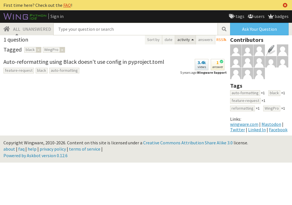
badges (281, 16)
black (41, 70)
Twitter (237, 129)
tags (239, 16)
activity (183, 39)
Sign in (57, 16)
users (259, 16)
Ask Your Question (259, 29)
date (169, 39)
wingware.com (244, 124)
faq (21, 149)
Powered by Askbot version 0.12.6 (35, 155)
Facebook (278, 129)
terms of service (84, 149)
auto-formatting (64, 70)
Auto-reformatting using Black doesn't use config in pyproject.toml (83, 61)
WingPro (272, 108)
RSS (219, 39)
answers (205, 39)
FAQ (67, 5)
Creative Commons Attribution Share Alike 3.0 (188, 142)
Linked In (257, 129)
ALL (16, 29)
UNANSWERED (37, 29)
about (9, 149)
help (32, 149)
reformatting (243, 108)
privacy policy (53, 149)
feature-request (19, 70)
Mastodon (271, 124)
